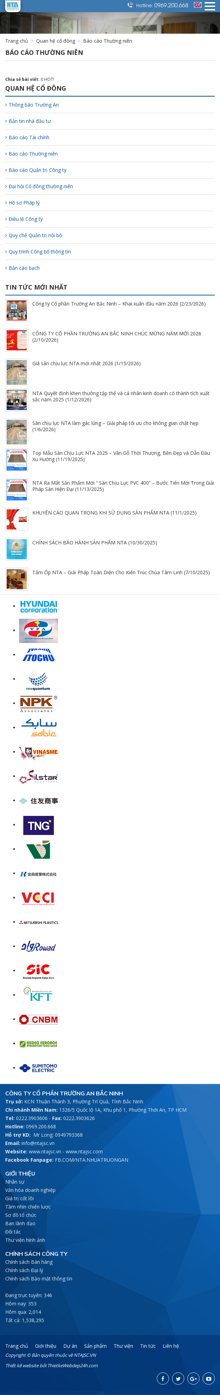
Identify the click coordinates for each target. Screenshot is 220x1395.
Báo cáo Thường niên (31, 153)
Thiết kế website (22, 1365)
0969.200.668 (171, 5)
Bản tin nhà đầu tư (28, 121)
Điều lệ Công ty (24, 219)
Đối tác (13, 1231)
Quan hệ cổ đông (55, 40)
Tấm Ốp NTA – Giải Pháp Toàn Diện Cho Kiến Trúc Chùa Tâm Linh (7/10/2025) (121, 572)
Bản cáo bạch (22, 268)
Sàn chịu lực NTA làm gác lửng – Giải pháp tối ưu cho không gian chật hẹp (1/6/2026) (115, 426)
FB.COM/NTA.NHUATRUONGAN (91, 1159)
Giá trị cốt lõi (19, 1198)
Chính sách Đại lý (24, 1270)
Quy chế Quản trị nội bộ (33, 235)
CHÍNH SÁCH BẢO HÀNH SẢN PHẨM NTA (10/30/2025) (94, 542)
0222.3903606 (32, 1118)
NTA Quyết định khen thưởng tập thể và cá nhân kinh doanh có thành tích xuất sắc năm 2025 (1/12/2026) (121, 396)
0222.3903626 (79, 1118)
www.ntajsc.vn (45, 1151)
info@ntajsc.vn (38, 1143)
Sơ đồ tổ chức (20, 1215)
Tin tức (148, 1346)
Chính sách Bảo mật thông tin (38, 1278)
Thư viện (123, 1346)
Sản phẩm (95, 1346)
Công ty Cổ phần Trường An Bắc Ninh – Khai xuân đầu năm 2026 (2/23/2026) (119, 303)
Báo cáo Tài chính (27, 137)
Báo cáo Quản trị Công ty (35, 170)
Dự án (70, 1346)
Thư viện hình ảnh (25, 1240)
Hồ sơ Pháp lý (22, 202)
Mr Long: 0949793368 (58, 1134)
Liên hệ (171, 1346)
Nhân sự (14, 1181)
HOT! (49, 79)
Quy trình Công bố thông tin (38, 251)
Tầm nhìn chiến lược (28, 1206)
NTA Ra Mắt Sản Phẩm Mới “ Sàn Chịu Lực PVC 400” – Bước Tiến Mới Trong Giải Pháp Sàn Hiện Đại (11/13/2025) (123, 485)
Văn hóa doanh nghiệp (30, 1190)
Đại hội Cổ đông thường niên (39, 186)
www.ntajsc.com (84, 1151)
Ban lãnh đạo (20, 1223)
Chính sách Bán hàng (28, 1262)
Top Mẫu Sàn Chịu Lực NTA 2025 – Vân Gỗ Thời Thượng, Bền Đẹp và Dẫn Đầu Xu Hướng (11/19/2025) (121, 456)
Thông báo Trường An (32, 104)
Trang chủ (16, 40)
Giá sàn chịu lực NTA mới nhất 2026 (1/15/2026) (86, 363)
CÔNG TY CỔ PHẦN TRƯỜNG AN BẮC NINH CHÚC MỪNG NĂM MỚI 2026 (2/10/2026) (116, 336)
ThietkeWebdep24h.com (72, 1365)
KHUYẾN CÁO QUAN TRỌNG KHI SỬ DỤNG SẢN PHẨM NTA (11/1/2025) (114, 512)
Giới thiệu (45, 1346)
